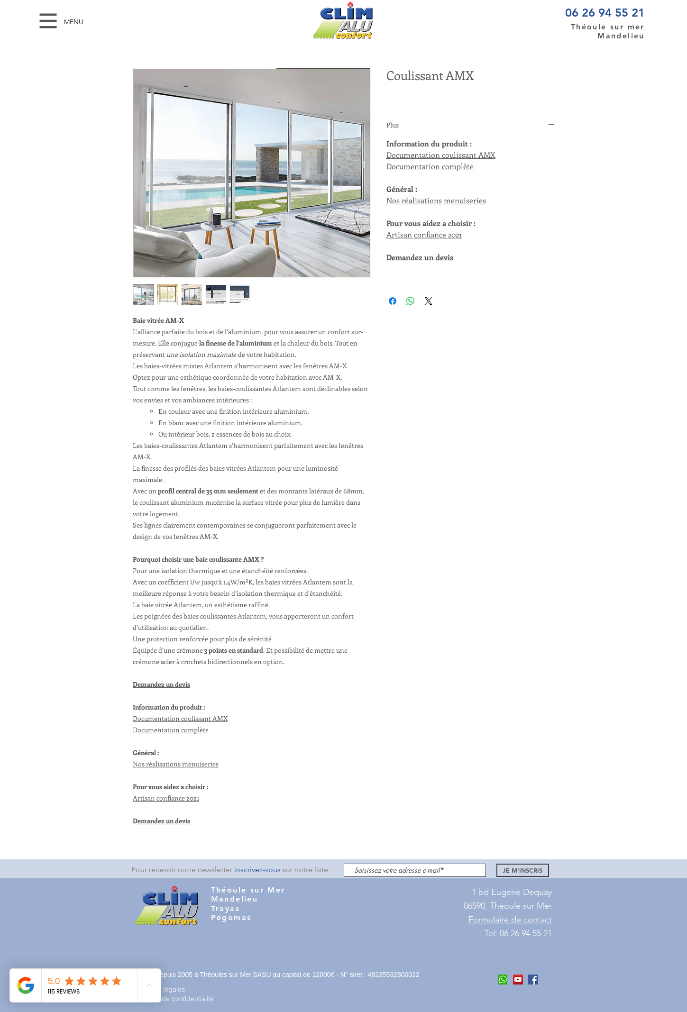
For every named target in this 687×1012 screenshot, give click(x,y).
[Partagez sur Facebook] (392, 301)
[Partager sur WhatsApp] (410, 301)
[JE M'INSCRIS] (522, 870)
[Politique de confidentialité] (178, 998)
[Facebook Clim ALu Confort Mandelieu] (533, 980)
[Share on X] (428, 301)
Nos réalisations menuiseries (176, 763)
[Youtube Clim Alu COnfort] (518, 980)
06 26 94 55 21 (605, 12)
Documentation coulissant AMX (180, 718)
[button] (48, 21)
